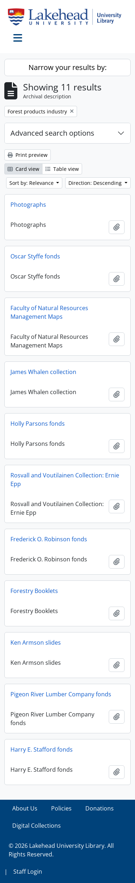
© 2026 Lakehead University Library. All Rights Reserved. (61, 850)
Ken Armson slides (35, 642)
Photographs (28, 205)
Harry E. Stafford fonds (41, 749)
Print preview (28, 154)
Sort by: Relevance (32, 182)
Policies (61, 808)
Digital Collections (36, 826)
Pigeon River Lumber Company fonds (60, 694)
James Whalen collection (43, 372)
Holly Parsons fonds (37, 424)
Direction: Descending (95, 182)
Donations (99, 808)
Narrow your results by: (67, 67)
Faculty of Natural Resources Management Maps (49, 312)
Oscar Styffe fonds (35, 256)
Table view (62, 168)
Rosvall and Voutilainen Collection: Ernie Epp (64, 479)
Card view (23, 168)
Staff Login (27, 871)
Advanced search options (52, 133)
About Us (24, 808)
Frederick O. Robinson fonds (48, 539)
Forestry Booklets (34, 591)
